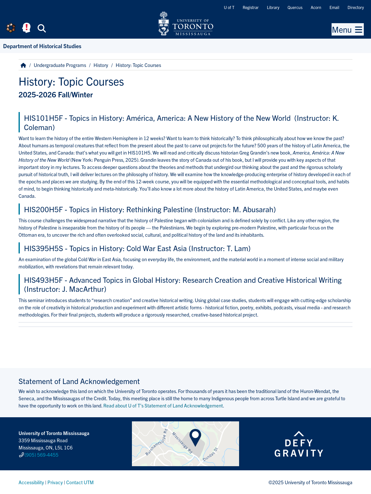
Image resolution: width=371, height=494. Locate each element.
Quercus (295, 7)
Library (273, 7)
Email (334, 7)
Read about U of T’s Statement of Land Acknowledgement (163, 405)
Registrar (251, 7)
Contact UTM (80, 482)
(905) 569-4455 (41, 455)
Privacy (55, 482)
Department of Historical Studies (42, 45)
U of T (229, 7)
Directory (356, 7)
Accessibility (31, 482)
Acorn (316, 7)
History (101, 65)
